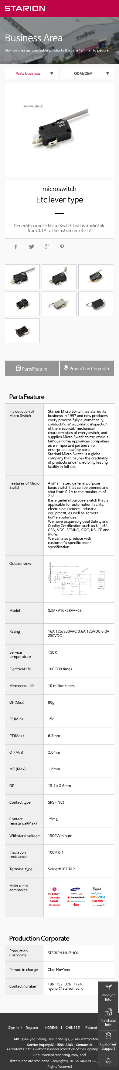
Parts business (27, 74)
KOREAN (52, 1028)
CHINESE (73, 1028)
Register (32, 1028)
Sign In (13, 1028)
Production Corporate (87, 368)
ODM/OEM (83, 74)
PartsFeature (31, 368)
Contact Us (84, 1045)
